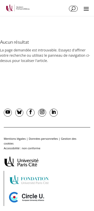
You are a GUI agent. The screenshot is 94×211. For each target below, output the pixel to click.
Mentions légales (15, 138)
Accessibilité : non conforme (22, 148)
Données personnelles (43, 138)
